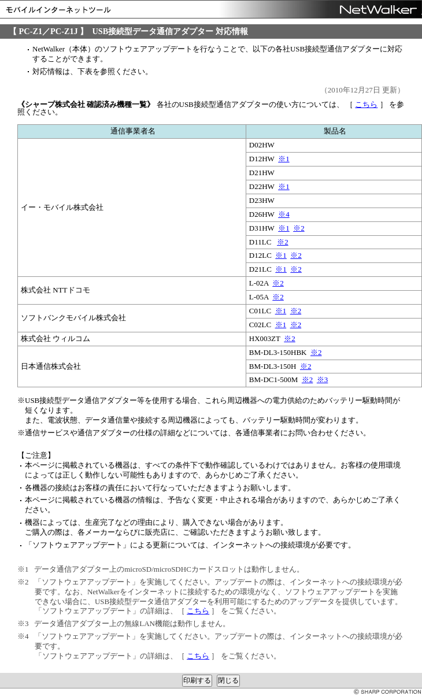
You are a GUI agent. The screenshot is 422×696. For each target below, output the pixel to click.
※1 (284, 158)
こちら (366, 104)
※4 (284, 214)
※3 (322, 379)
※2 (299, 228)
